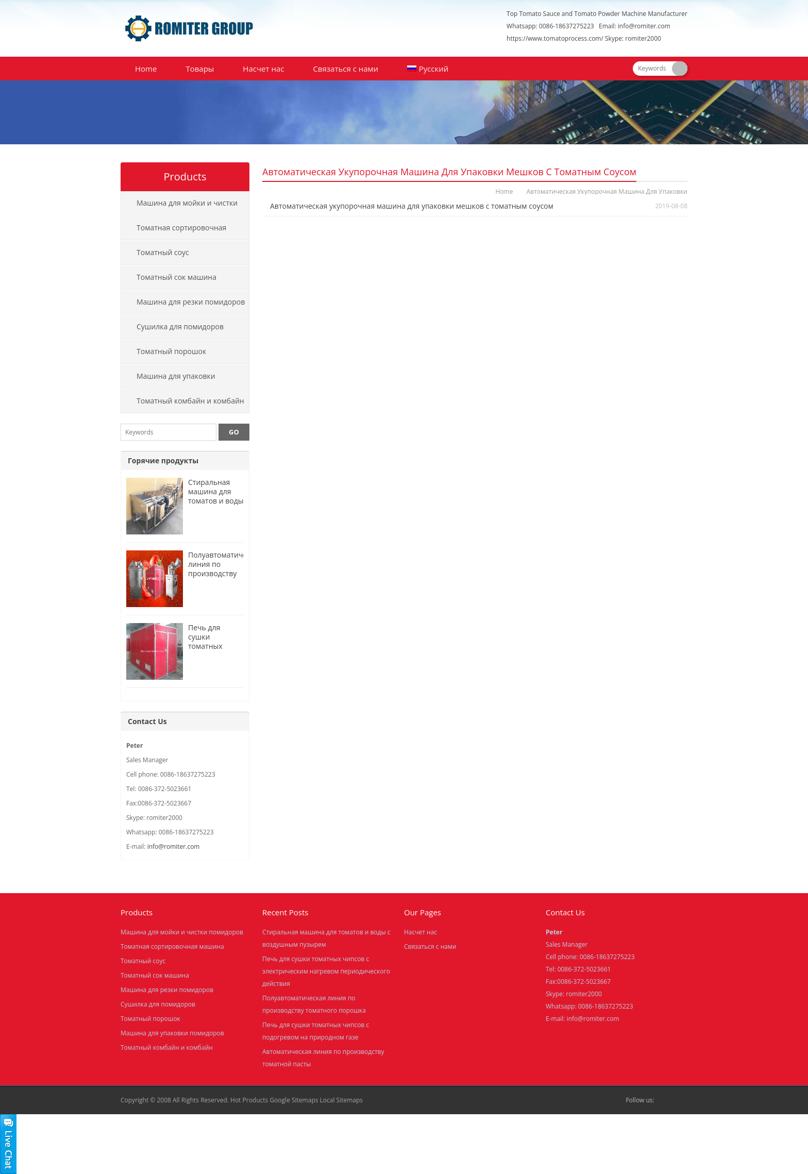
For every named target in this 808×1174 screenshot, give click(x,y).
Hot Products (249, 1100)
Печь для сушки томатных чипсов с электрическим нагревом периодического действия (326, 971)
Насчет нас (263, 68)
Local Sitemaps (341, 1100)
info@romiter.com (644, 26)
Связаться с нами (345, 68)
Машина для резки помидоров (191, 302)
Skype (681, 1100)
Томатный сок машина (176, 277)
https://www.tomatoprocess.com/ (555, 38)
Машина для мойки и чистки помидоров (179, 206)
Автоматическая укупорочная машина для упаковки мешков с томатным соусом (411, 206)
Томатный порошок (171, 351)
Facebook (665, 1100)
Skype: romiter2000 (633, 38)
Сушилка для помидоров (180, 326)
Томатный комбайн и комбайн (190, 401)
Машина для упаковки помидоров (168, 380)
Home (146, 68)
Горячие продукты (163, 460)
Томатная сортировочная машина (173, 231)
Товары (200, 68)
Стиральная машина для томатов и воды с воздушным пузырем (216, 500)
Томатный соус (163, 252)
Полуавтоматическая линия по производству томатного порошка (225, 573)
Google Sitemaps (294, 1100)
